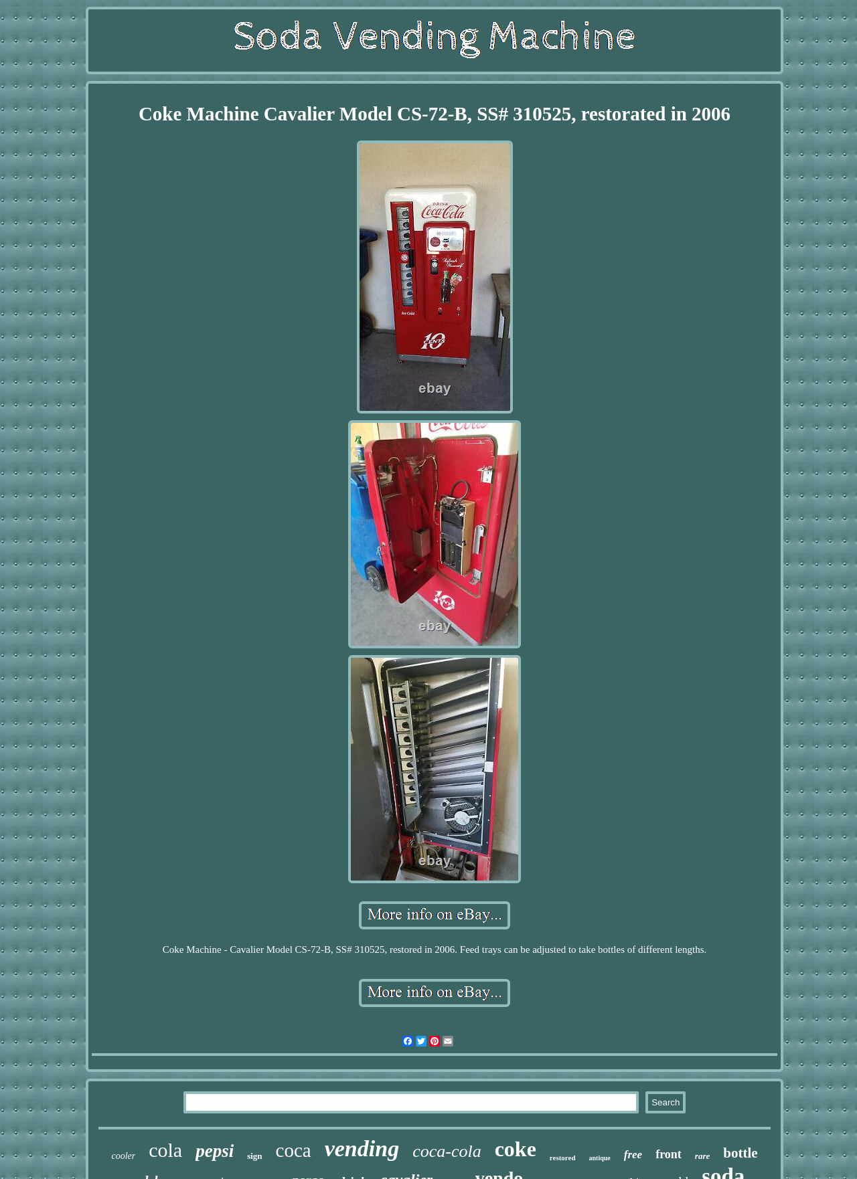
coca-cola (446, 1151)
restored (563, 1158)
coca (293, 1150)
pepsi (215, 1151)
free (633, 1154)
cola (165, 1150)
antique (600, 1158)
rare (702, 1156)
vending (362, 1148)
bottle (740, 1153)
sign (254, 1156)
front (668, 1154)
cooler (123, 1156)
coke (515, 1149)
